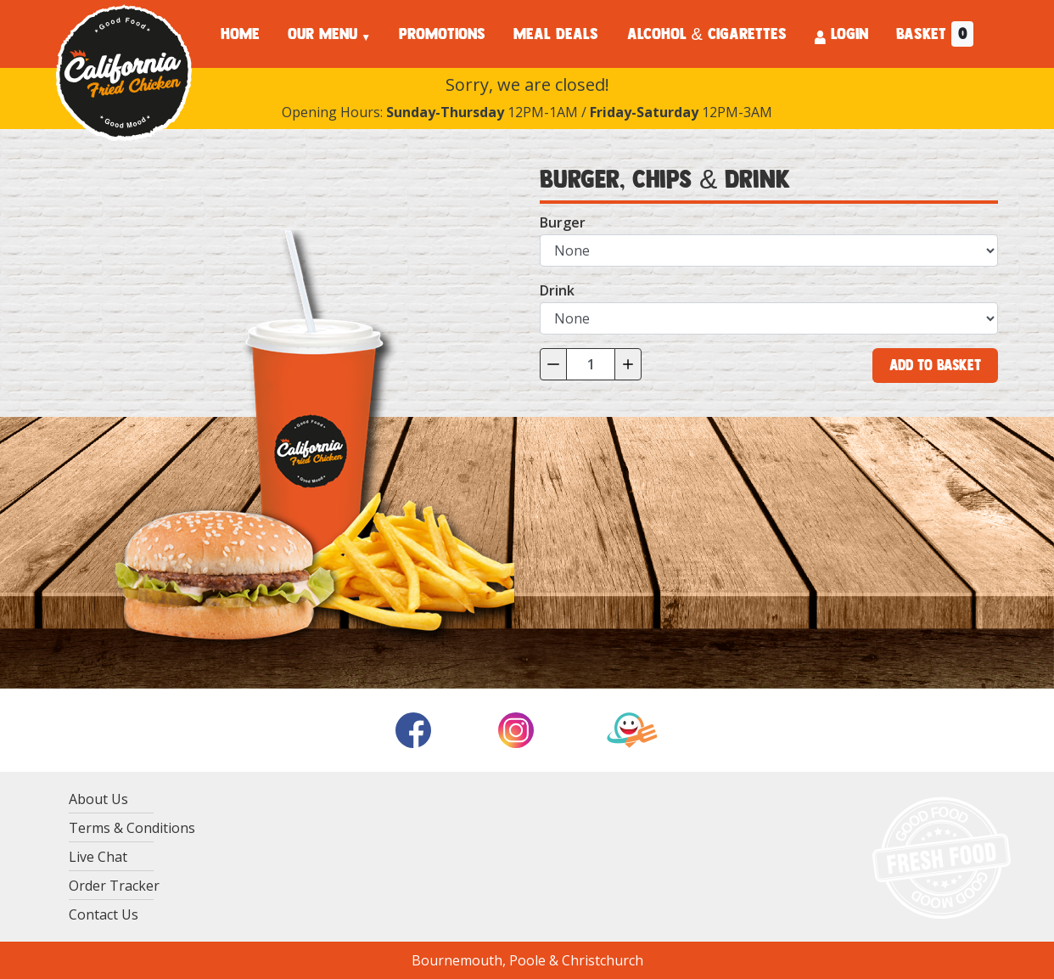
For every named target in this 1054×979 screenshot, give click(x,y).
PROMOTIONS (442, 34)
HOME (240, 34)
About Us (98, 799)
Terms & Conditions (132, 828)
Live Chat (98, 856)
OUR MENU (322, 34)
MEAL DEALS (555, 34)
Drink (557, 290)
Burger (563, 222)
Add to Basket (935, 365)
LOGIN (841, 34)
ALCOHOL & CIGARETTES (707, 34)
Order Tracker (114, 885)
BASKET (934, 34)
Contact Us (103, 914)
